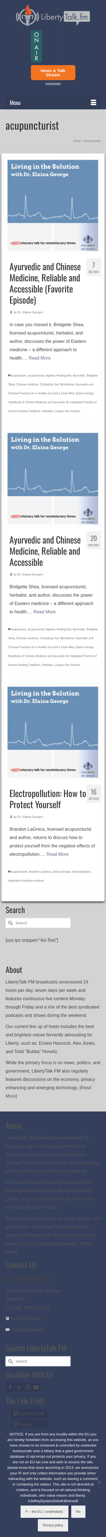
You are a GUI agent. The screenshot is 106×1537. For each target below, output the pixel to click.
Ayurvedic (79, 375)
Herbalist (47, 411)
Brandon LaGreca (40, 871)
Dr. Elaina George (30, 312)
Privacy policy (53, 1525)
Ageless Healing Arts (59, 375)
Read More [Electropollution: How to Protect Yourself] (57, 854)
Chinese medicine (27, 384)
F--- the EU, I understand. (44, 1512)
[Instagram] (27, 1387)
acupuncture (18, 375)
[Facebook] (10, 1387)
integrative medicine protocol (25, 880)
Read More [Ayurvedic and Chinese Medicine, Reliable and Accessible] (45, 611)
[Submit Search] (10, 923)
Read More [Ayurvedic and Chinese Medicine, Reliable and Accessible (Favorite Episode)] (40, 358)
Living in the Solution (67, 411)
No (78, 1512)
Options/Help (53, 83)
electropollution (81, 871)
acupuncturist (36, 375)
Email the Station (27, 1329)
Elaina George (85, 393)
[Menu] (53, 102)
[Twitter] (19, 1387)
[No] (99, 1482)
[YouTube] (36, 1387)
